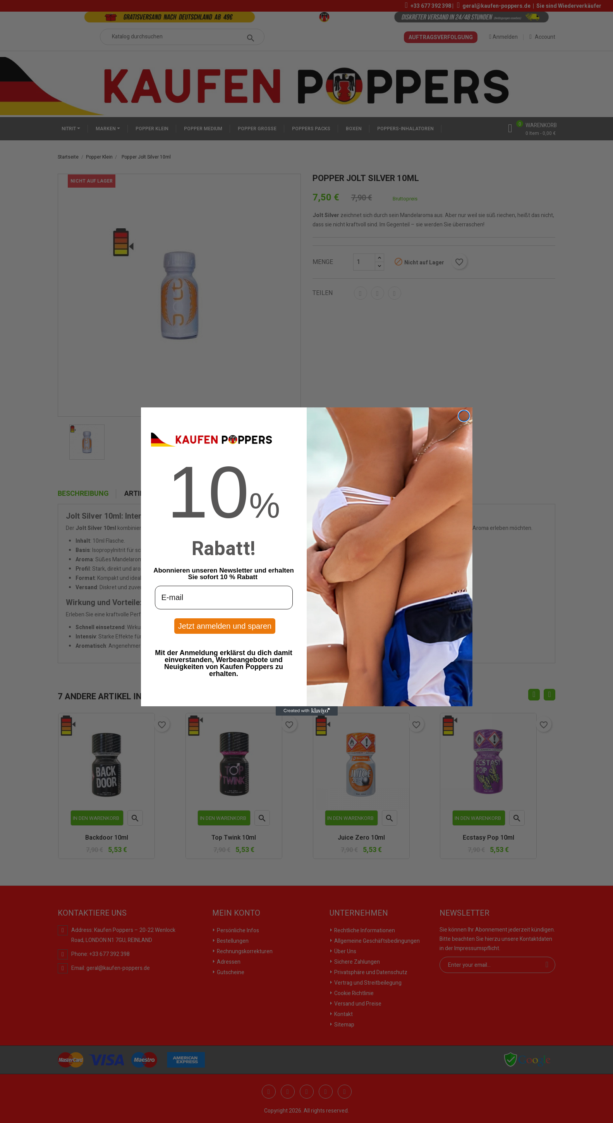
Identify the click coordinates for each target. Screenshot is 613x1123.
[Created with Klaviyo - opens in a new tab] (307, 711)
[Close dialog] (463, 416)
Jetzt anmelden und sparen (224, 626)
